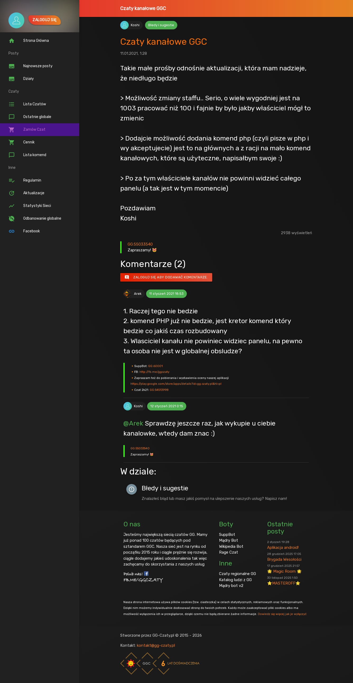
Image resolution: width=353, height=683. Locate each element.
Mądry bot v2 (231, 585)
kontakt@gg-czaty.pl (156, 645)
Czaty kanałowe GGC (143, 8)
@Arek (133, 423)
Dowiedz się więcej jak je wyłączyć (282, 614)
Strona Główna (28, 40)
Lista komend (27, 155)
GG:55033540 (140, 244)
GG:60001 (155, 366)
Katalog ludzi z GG (235, 579)
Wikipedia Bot (231, 546)
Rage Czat (228, 552)
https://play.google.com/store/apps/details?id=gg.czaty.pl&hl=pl (176, 384)
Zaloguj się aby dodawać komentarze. (166, 277)
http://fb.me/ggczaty (154, 372)
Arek (138, 294)
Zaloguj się (44, 20)
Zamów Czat (26, 129)
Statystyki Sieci (29, 206)
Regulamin (24, 180)
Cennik (21, 142)
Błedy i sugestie (161, 25)
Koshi (135, 25)
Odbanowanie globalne (34, 218)
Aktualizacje (26, 193)
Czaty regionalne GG (237, 573)
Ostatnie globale (29, 117)
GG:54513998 (159, 390)
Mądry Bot (228, 540)
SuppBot (227, 534)
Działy (21, 79)
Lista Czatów (27, 104)
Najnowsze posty (30, 66)
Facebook (24, 231)
